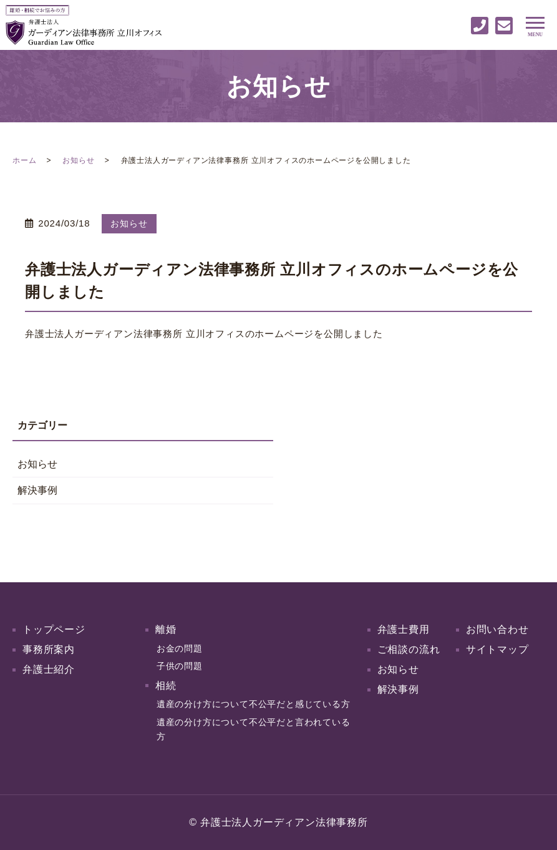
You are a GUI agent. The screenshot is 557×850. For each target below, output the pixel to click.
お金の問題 (180, 648)
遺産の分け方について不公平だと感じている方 (254, 704)
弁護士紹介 (48, 669)
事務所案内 (48, 649)
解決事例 (37, 490)
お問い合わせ (497, 629)
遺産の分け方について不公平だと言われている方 (254, 729)
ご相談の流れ (408, 649)
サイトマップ (497, 649)
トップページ (53, 629)
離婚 (166, 629)
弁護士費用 (403, 629)
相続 (166, 685)
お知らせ (78, 160)
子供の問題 (180, 666)
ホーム (24, 160)
